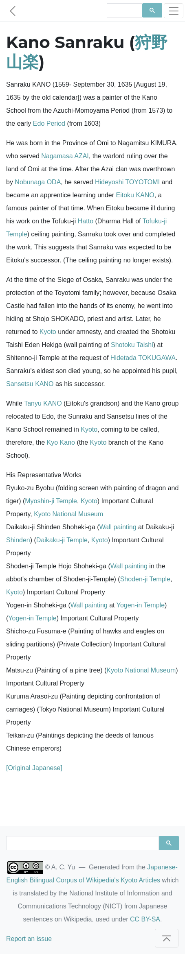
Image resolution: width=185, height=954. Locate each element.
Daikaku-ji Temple (62, 540)
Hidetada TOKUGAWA (143, 357)
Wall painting (118, 527)
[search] (124, 10)
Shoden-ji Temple (145, 579)
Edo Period (49, 123)
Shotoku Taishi (132, 344)
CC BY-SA (145, 919)
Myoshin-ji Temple (51, 501)
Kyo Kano (61, 442)
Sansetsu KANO (30, 383)
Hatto (85, 221)
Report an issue (29, 938)
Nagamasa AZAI (65, 156)
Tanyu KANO (43, 403)
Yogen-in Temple (141, 605)
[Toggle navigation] (173, 10)
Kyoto (48, 331)
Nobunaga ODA (38, 182)
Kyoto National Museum (68, 514)
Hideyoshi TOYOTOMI (127, 182)
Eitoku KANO (135, 195)
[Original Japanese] (34, 767)
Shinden (18, 540)
